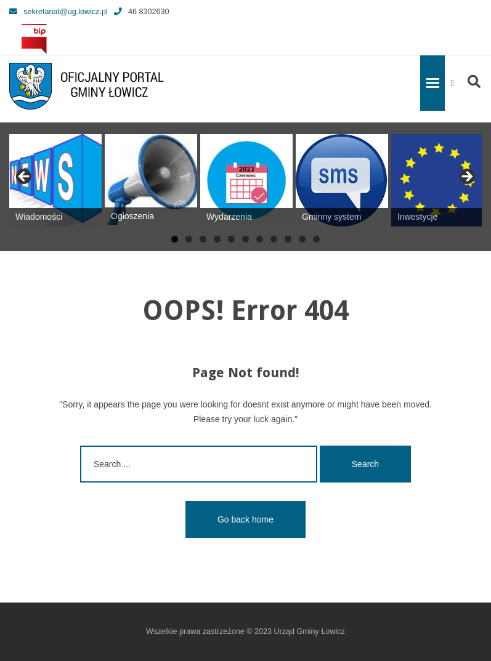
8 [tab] (273, 239)
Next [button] (466, 177)
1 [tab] (174, 239)
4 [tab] (217, 239)
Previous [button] (24, 177)
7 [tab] (259, 239)
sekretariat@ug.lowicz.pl (58, 11)
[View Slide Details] (55, 180)
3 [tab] (203, 239)
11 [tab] (316, 239)
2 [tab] (188, 239)
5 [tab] (231, 239)
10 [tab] (302, 239)
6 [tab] (245, 239)
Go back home (245, 519)
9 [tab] (288, 239)
